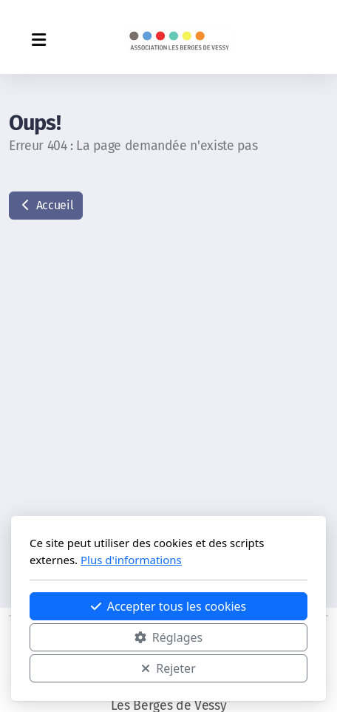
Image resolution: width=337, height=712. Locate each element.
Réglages (168, 637)
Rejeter (168, 668)
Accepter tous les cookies (169, 606)
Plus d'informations (131, 559)
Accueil (45, 205)
